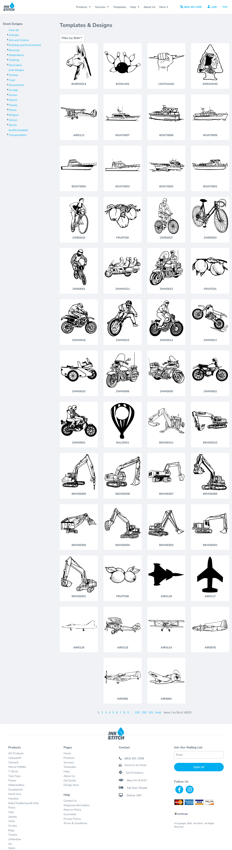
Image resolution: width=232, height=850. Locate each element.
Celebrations (16, 55)
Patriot (13, 100)
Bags (11, 830)
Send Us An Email (135, 765)
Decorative (15, 65)
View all (14, 30)
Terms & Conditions (75, 823)
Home (67, 753)
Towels (12, 834)
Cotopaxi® (14, 758)
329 (137, 712)
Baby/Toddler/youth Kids (23, 803)
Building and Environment (25, 45)
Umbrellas (14, 839)
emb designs (16, 70)
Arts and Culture (19, 40)
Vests (11, 821)
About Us (69, 776)
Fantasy (13, 75)
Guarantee (70, 814)
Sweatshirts (15, 789)
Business (14, 50)
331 (151, 712)
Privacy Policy (72, 819)
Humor (13, 95)
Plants (12, 110)
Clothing (14, 60)
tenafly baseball (18, 130)
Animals (14, 35)
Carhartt (13, 762)
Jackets (12, 816)
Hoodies (13, 798)
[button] (83, 7)
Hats (11, 812)
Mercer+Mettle (17, 767)
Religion (14, 115)
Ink (10, 844)
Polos (11, 807)
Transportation (18, 135)
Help (67, 771)
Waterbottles (16, 785)
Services (69, 762)
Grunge (13, 90)
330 (144, 712)
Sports (13, 125)
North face (14, 794)
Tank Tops (14, 776)
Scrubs (12, 825)
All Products (16, 753)
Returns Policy (72, 809)
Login (214, 6)
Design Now (71, 785)
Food (12, 80)
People (13, 105)
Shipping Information (77, 805)
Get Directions (134, 772)
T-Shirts (13, 771)
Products (69, 758)
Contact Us (70, 800)
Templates (70, 767)
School (13, 120)
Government (16, 85)
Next (158, 712)
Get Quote (70, 780)
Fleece (12, 780)
